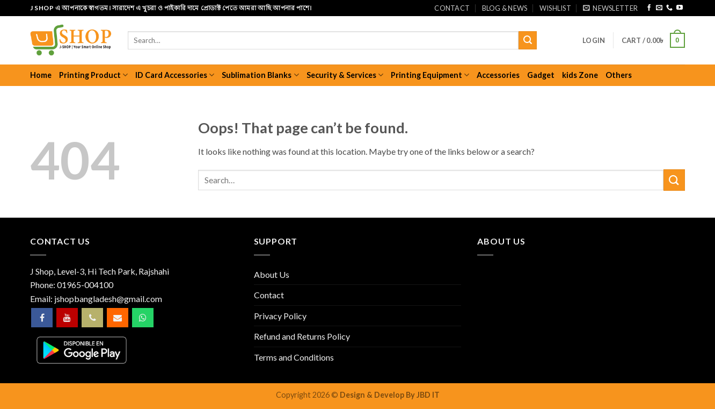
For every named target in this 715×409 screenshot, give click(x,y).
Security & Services (345, 75)
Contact (452, 8)
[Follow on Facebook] (649, 8)
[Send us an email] (659, 8)
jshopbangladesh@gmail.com (108, 298)
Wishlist (555, 8)
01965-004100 (85, 284)
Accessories (498, 75)
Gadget (541, 75)
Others (618, 75)
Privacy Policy (280, 316)
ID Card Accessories (174, 75)
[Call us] (669, 8)
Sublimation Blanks (260, 75)
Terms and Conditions (294, 357)
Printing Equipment (430, 75)
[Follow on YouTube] (679, 8)
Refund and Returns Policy (302, 336)
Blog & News (505, 8)
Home (41, 75)
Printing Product (93, 75)
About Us (271, 274)
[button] (610, 8)
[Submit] (528, 40)
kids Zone (580, 75)
